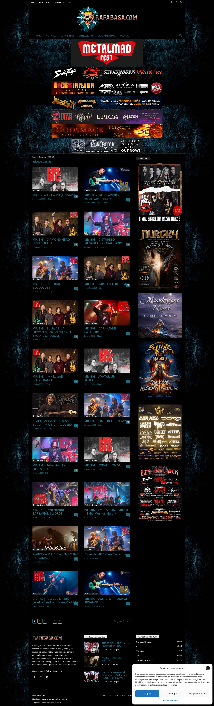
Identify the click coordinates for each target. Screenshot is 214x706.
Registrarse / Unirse (41, 2)
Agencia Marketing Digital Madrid (47, 702)
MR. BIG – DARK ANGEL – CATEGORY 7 (101, 330)
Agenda (124, 35)
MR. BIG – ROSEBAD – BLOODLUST (47, 286)
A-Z (137, 646)
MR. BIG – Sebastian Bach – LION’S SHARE (51, 467)
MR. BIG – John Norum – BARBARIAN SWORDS (49, 511)
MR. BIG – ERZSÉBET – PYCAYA (105, 421)
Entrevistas (86, 35)
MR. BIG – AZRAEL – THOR (102, 465)
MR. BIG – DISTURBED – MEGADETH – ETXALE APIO (103, 241)
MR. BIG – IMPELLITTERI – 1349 (106, 284)
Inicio (34, 157)
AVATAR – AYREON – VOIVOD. (112, 659)
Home (38, 35)
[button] (207, 668)
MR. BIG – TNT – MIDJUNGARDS (54, 195)
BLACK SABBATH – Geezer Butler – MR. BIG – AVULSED (52, 423)
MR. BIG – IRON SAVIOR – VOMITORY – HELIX (101, 197)
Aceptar (147, 693)
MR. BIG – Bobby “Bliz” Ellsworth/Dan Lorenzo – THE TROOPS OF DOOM (53, 332)
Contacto (59, 2)
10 (128, 422)
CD (137, 655)
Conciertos (67, 35)
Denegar (172, 693)
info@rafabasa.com (53, 671)
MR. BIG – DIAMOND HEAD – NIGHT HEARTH (52, 241)
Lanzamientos (106, 35)
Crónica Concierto (144, 660)
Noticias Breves (39, 190)
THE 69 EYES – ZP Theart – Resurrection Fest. (115, 644)
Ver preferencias (197, 693)
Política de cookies (170, 700)
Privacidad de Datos (123, 695)
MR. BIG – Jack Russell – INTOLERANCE (48, 378)
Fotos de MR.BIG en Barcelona (105, 554)
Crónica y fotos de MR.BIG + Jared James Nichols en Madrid (54, 600)
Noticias (51, 35)
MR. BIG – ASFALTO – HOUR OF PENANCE (106, 600)
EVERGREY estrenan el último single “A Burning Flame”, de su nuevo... (115, 675)
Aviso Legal (107, 695)
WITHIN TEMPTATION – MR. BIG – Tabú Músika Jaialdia (106, 511)
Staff (68, 2)
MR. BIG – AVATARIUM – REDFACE (101, 378)
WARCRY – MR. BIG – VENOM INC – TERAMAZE (55, 556)
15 (128, 285)
